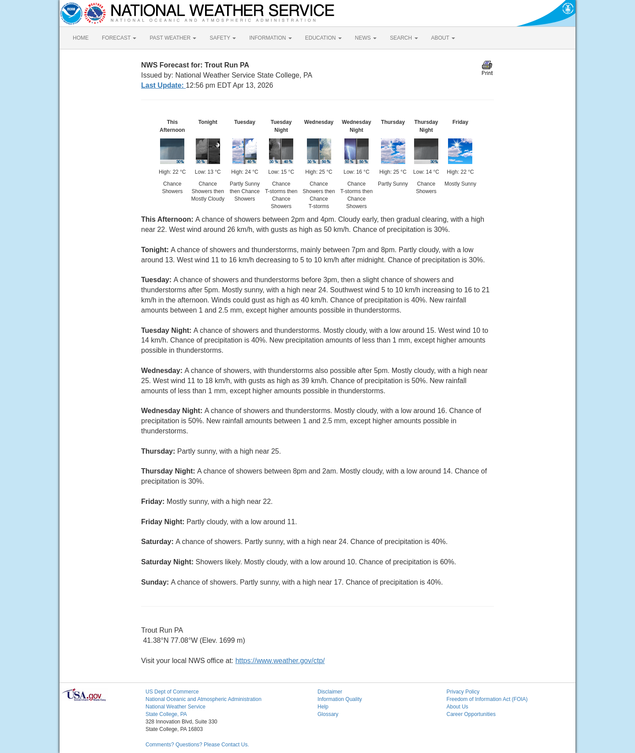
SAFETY (222, 38)
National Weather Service (175, 707)
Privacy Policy (463, 692)
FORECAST (119, 38)
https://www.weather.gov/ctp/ (280, 660)
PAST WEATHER (172, 38)
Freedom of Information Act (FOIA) (487, 699)
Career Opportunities (471, 714)
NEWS (366, 38)
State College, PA (166, 714)
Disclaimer (330, 692)
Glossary (328, 714)
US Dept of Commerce (172, 692)
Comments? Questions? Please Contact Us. (197, 745)
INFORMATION (270, 38)
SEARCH (404, 38)
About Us (457, 707)
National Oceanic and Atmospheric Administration (203, 699)
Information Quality (340, 699)
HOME (81, 38)
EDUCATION (323, 38)
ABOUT (443, 38)
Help (323, 707)
